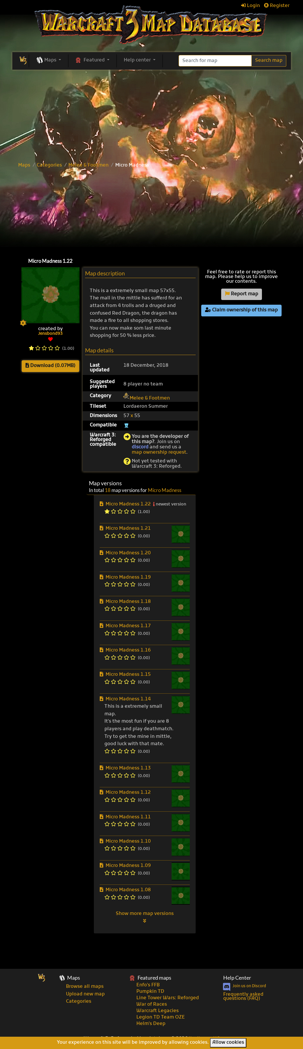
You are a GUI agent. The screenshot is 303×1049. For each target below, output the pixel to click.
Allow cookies (228, 1042)
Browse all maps (85, 987)
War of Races (151, 1004)
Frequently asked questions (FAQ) (243, 997)
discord (140, 447)
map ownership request (159, 452)
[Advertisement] (151, 211)
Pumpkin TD (150, 992)
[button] (48, 60)
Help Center (237, 978)
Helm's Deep (150, 1024)
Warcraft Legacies (157, 1011)
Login (250, 6)
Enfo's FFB (148, 985)
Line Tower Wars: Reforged (167, 998)
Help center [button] (138, 60)
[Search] (215, 60)
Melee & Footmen (88, 165)
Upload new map (85, 994)
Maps (24, 165)
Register (277, 6)
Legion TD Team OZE (160, 1017)
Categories (49, 165)
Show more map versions (145, 917)
